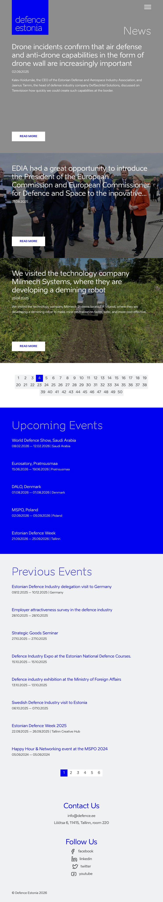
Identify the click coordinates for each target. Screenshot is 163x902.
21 (25, 385)
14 (110, 378)
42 (64, 392)
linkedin (81, 859)
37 (137, 385)
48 (106, 392)
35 (123, 385)
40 (50, 392)
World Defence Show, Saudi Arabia (44, 441)
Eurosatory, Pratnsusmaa (35, 464)
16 (124, 378)
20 (18, 385)
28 (74, 385)
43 (71, 392)
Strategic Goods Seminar (35, 633)
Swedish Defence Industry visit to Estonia (49, 703)
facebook (81, 851)
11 (88, 378)
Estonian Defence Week (33, 534)
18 (138, 378)
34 (116, 385)
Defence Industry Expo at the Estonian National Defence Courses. (71, 657)
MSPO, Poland (25, 510)
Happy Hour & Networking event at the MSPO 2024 (60, 749)
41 (57, 392)
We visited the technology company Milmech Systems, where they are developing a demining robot (70, 282)
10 (82, 378)
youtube (82, 874)
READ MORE (28, 136)
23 (39, 385)
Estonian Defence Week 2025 (39, 726)
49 (113, 392)
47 (99, 392)
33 (109, 385)
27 (68, 385)
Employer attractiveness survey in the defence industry (62, 610)
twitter (81, 866)
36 (130, 385)
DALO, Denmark (26, 487)
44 (78, 392)
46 (92, 392)
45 (85, 392)
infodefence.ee (82, 816)
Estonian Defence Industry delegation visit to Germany (62, 587)
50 (120, 392)
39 (43, 392)
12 (95, 378)
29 (81, 385)
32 (102, 385)
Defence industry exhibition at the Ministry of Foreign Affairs (66, 680)
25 (53, 385)
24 (46, 385)
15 (116, 378)
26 (60, 385)
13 (102, 378)
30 (88, 385)
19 (145, 378)
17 (130, 378)
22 (32, 385)
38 (144, 385)
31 (95, 385)
